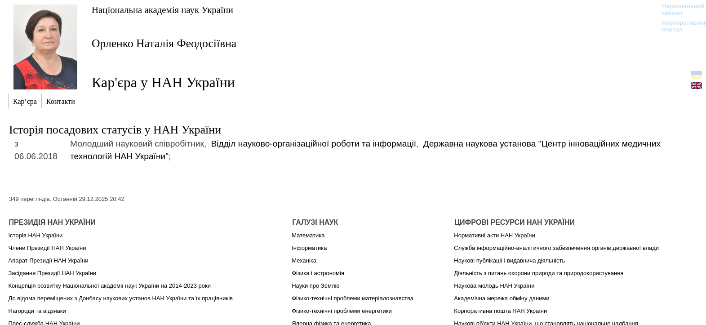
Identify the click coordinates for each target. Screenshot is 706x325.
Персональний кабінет (679, 9)
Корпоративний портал (679, 26)
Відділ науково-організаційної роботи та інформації (313, 143)
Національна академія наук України (162, 9)
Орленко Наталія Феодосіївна (164, 43)
